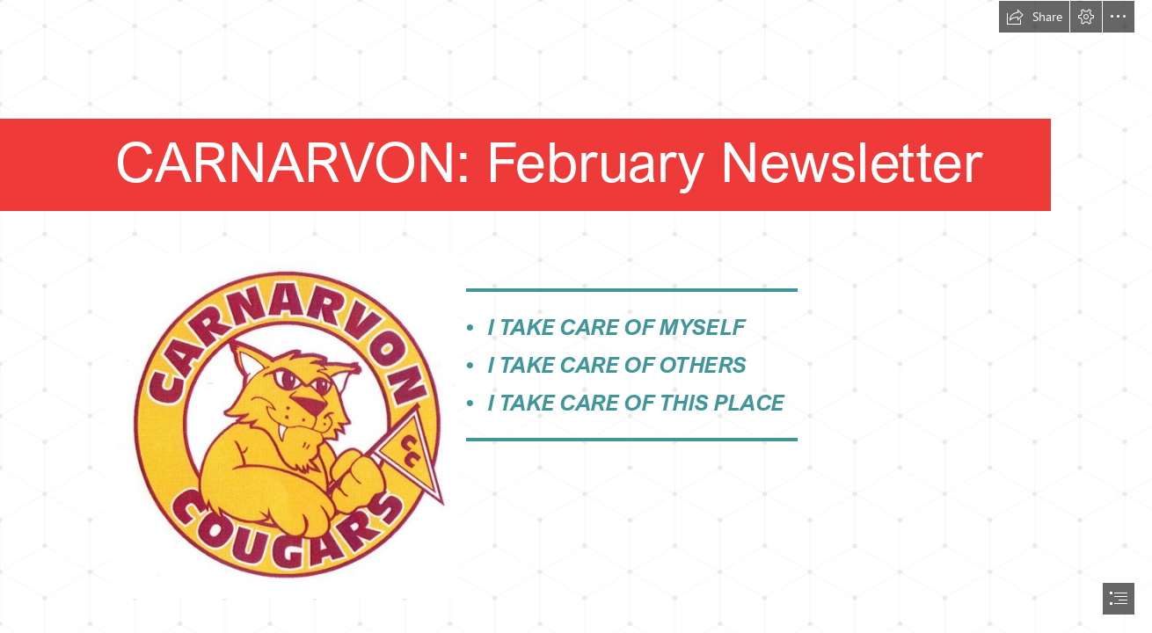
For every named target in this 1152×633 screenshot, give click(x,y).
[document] (576, 316)
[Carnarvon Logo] (283, 425)
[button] (1034, 17)
